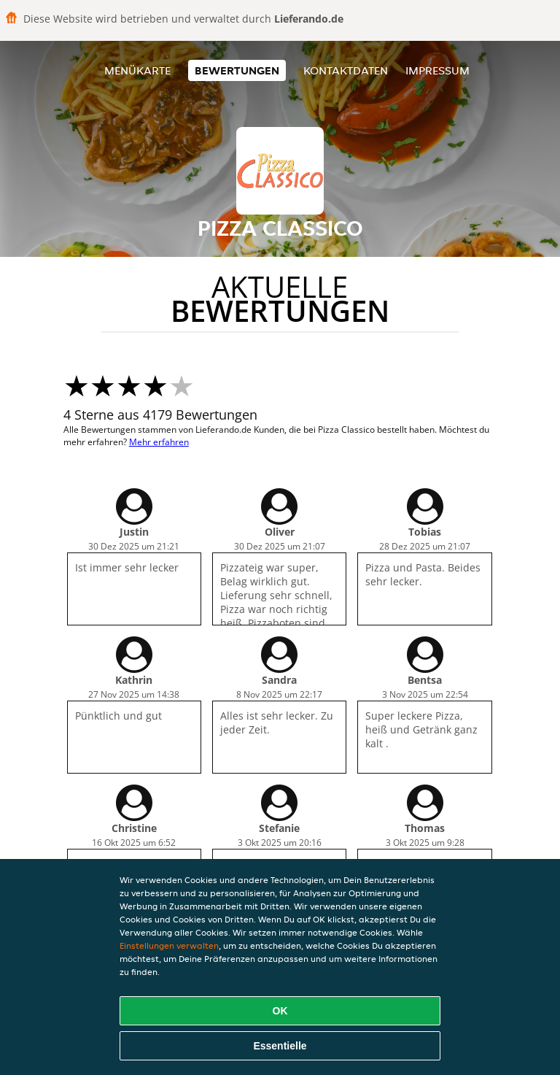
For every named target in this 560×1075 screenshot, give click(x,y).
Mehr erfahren (159, 442)
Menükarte (137, 70)
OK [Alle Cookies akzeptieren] (280, 1011)
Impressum (437, 70)
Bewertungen (237, 70)
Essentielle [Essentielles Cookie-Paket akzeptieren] (279, 1046)
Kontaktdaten (345, 70)
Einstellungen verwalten (169, 945)
